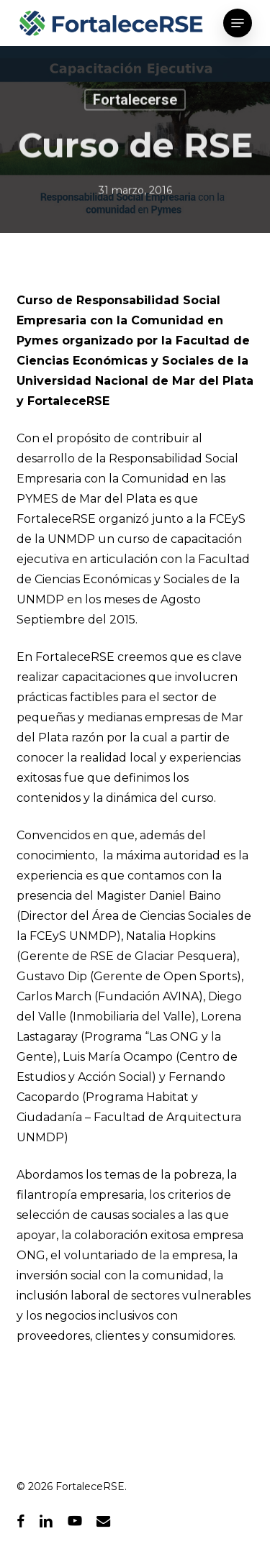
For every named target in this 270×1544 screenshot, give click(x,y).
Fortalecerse (135, 101)
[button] (237, 23)
